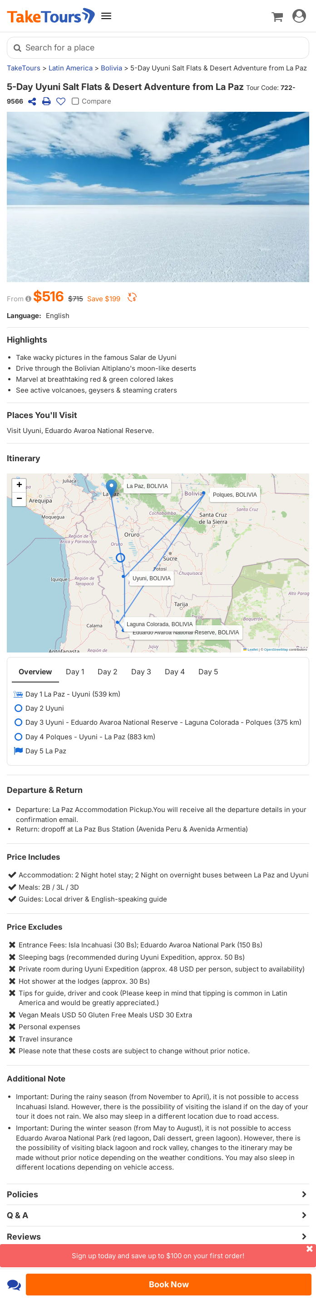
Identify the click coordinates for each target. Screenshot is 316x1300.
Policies (22, 1194)
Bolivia (111, 68)
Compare (90, 101)
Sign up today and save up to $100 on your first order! (194, 1252)
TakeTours (23, 68)
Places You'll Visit (42, 415)
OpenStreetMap (276, 650)
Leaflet (250, 650)
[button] (111, 488)
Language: (24, 315)
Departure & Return (45, 790)
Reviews (24, 1236)
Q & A (17, 1215)
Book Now (169, 1284)
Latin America (71, 68)
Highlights (27, 339)
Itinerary (23, 458)
